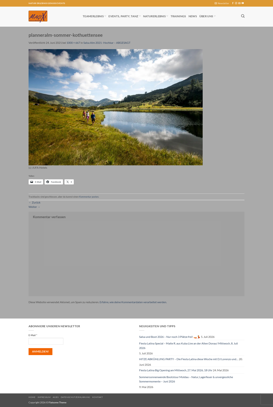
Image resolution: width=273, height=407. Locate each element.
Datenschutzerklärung (75, 397)
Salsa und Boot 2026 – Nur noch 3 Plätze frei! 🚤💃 (169, 336)
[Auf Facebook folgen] (233, 3)
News (193, 16)
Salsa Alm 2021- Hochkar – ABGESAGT (106, 42)
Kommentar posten (89, 196)
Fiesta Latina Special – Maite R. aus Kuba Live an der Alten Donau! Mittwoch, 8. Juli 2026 (188, 346)
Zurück (34, 202)
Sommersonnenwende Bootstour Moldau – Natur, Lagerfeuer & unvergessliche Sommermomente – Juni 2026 (186, 379)
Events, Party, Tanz (124, 16)
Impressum (44, 397)
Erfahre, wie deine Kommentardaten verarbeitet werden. (133, 302)
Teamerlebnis (94, 16)
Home (32, 397)
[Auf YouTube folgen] (243, 3)
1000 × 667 (73, 42)
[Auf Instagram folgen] (236, 3)
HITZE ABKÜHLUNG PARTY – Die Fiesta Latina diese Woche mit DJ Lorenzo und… (188, 359)
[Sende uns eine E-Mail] (239, 3)
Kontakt (97, 397)
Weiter (34, 206)
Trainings (178, 16)
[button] (222, 3)
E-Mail (33, 335)
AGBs (55, 397)
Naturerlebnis (155, 16)
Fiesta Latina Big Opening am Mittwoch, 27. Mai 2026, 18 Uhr (175, 370)
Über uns (207, 16)
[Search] (242, 16)
